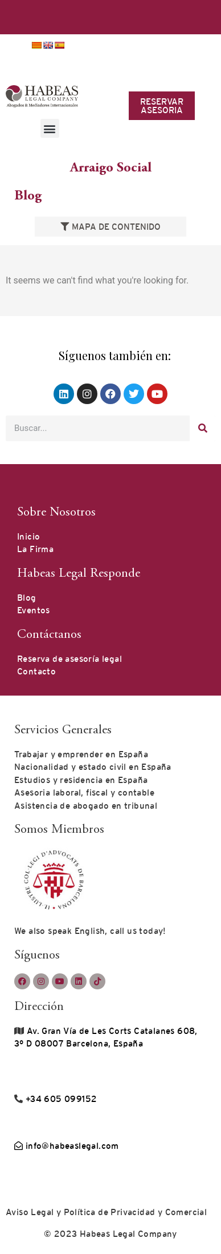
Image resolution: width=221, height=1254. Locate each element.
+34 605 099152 (60, 1099)
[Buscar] (202, 428)
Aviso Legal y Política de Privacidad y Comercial (106, 1212)
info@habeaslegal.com (66, 1146)
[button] (49, 128)
